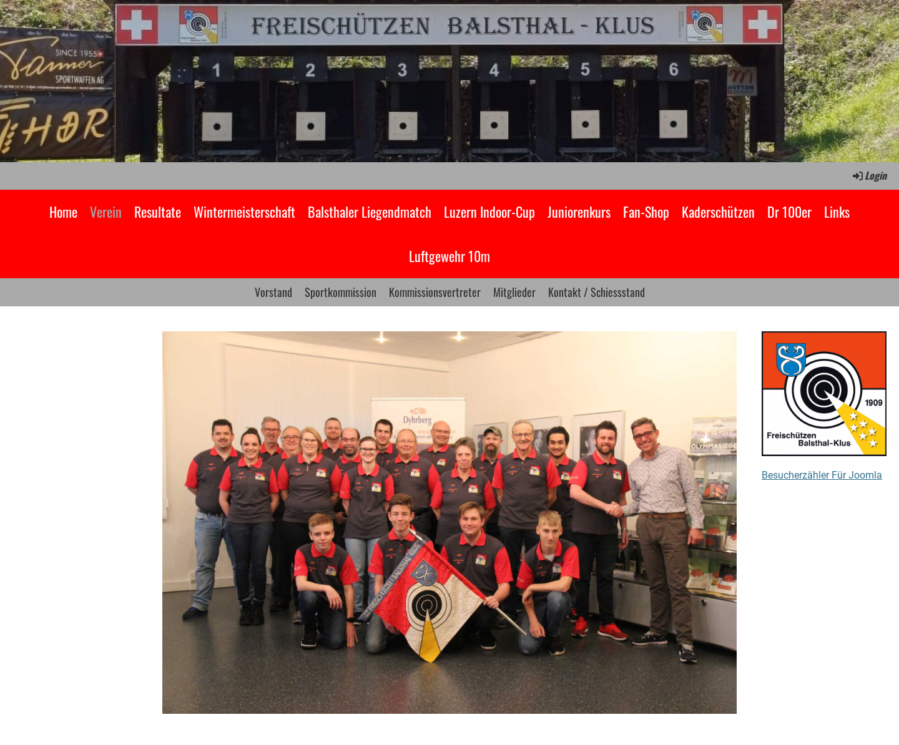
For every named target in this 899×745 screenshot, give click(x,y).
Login (869, 175)
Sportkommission (340, 292)
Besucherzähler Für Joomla (822, 475)
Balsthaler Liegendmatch (369, 212)
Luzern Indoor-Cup (489, 212)
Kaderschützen (718, 212)
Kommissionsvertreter (435, 292)
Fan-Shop (646, 212)
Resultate (157, 212)
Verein (106, 212)
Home (63, 212)
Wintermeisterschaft (244, 212)
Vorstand (273, 292)
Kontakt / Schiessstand (596, 292)
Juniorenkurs (579, 212)
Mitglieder (514, 292)
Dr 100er (789, 212)
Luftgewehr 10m (449, 256)
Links (837, 212)
